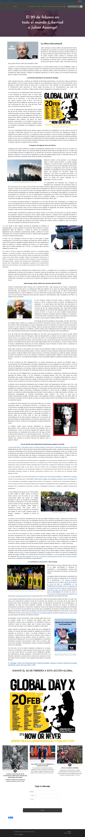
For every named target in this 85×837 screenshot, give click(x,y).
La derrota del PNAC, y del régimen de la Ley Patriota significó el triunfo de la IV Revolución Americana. (38, 447)
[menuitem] (15, 6)
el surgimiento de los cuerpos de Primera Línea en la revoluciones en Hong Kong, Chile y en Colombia (62, 588)
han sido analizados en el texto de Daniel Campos (48, 556)
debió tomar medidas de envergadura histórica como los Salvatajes (55, 479)
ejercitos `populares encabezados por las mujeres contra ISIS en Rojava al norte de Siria (62, 582)
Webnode (21, 834)
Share (10, 817)
